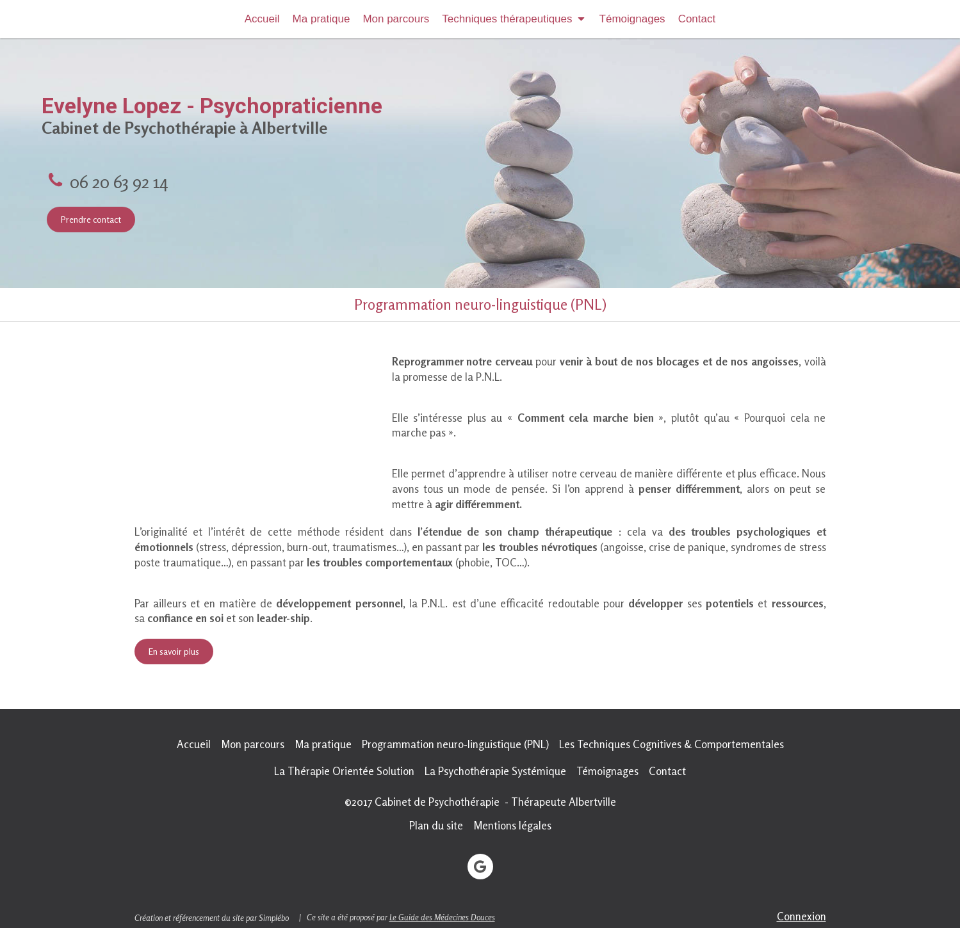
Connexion (801, 916)
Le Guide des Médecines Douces (442, 917)
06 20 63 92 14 (119, 181)
